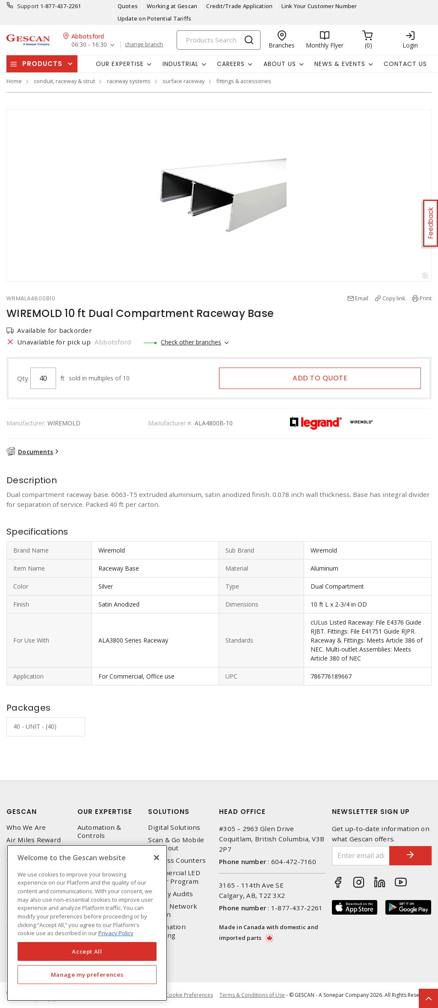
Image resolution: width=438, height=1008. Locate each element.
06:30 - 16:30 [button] (89, 44)
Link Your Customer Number (319, 6)
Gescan (21, 811)
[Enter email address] (361, 855)
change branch (144, 44)
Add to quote (320, 378)
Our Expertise (104, 811)
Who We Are (26, 827)
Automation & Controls (99, 831)
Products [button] (42, 63)
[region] (87, 923)
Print (426, 298)
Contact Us (405, 64)
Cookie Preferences (189, 995)
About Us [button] (279, 64)
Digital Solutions (174, 827)
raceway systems (129, 81)
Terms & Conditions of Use (252, 995)
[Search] (218, 40)
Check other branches (191, 342)
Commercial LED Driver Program (174, 877)
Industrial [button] (180, 64)
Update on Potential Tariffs (155, 18)
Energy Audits (170, 894)
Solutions (168, 811)
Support (28, 6)
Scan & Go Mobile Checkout (176, 844)
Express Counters (177, 860)
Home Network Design (172, 910)
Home (14, 81)
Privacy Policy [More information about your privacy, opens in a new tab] (115, 933)
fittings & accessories (243, 81)
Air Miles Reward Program (33, 844)
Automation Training (167, 931)
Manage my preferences (87, 974)
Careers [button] (231, 64)
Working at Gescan (172, 6)
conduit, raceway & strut (64, 81)
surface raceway (183, 81)
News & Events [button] (339, 64)
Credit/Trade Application (239, 6)
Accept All (87, 951)
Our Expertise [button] (120, 64)
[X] (156, 857)
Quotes (128, 6)
